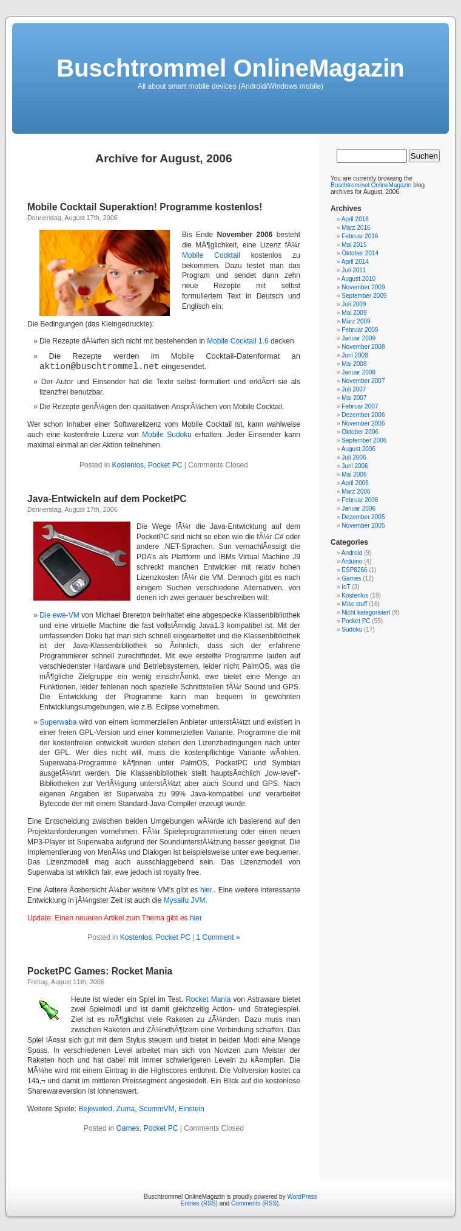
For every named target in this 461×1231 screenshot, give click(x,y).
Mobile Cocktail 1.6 (237, 341)
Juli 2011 (354, 270)
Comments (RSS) (254, 1203)
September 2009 (364, 295)
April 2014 (355, 261)
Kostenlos (128, 465)
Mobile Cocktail (211, 255)
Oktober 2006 (360, 432)
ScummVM (157, 1109)
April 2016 (355, 219)
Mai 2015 (354, 244)
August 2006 (358, 449)
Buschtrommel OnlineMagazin (230, 68)
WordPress (302, 1196)
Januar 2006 (358, 508)
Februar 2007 (360, 406)
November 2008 (363, 346)
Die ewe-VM (59, 615)
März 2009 (356, 321)
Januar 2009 (358, 338)
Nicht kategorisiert (366, 612)
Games (128, 1128)
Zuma (125, 1109)
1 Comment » (218, 937)
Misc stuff (354, 604)
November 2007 (363, 381)
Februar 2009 (360, 329)
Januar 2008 (358, 372)
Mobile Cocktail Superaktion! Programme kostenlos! (144, 207)
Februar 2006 (360, 500)
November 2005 (363, 525)
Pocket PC (165, 465)
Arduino (352, 561)
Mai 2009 (354, 312)
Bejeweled (95, 1109)
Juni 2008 (355, 355)
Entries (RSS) (199, 1203)
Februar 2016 (360, 236)
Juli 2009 (354, 304)
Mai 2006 (354, 474)
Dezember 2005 (363, 517)
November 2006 (363, 423)
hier (196, 918)
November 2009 (363, 287)
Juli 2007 (354, 389)
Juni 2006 (355, 466)
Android (352, 553)
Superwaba (58, 722)
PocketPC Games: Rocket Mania (99, 971)
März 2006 (356, 491)
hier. (207, 890)
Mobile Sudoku (167, 434)
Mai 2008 (354, 363)
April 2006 (355, 483)
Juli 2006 (354, 457)
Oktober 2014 (360, 253)
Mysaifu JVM (185, 900)
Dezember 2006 (363, 415)
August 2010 (358, 278)
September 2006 (364, 440)
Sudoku (352, 629)
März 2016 (356, 227)
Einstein (191, 1109)
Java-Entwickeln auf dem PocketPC (107, 499)
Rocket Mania (208, 999)
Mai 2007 (354, 398)
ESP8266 (354, 570)
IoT (346, 587)
